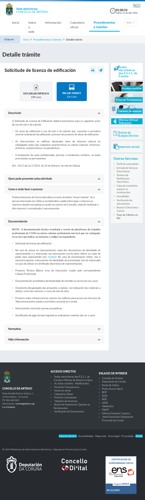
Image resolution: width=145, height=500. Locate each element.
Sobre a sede (32, 27)
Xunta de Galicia (110, 385)
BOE (104, 399)
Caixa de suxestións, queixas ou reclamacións (127, 189)
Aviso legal (114, 436)
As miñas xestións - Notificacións (71, 383)
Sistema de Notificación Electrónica (123, 178)
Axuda (139, 436)
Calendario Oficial (63, 394)
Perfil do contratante (128, 163)
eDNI (105, 402)
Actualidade (123, 196)
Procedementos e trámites (104, 25)
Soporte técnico (67, 436)
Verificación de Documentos (69, 411)
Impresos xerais (62, 390)
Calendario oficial (77, 25)
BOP (104, 392)
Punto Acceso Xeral (112, 388)
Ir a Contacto (8, 407)
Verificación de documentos (124, 202)
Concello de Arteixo (112, 378)
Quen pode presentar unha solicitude (30, 178)
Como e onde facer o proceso (25, 189)
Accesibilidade (86, 436)
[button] (136, 6)
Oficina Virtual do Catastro (116, 413)
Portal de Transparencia (66, 387)
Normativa (14, 328)
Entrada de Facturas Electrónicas (127, 169)
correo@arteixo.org (24, 403)
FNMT (105, 409)
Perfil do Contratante (65, 397)
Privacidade (127, 436)
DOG (105, 395)
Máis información (18, 339)
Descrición (14, 112)
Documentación (17, 221)
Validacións (108, 406)
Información (53, 22)
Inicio (15, 22)
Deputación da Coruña (114, 381)
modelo (52, 256)
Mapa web (101, 436)
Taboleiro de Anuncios (66, 401)
